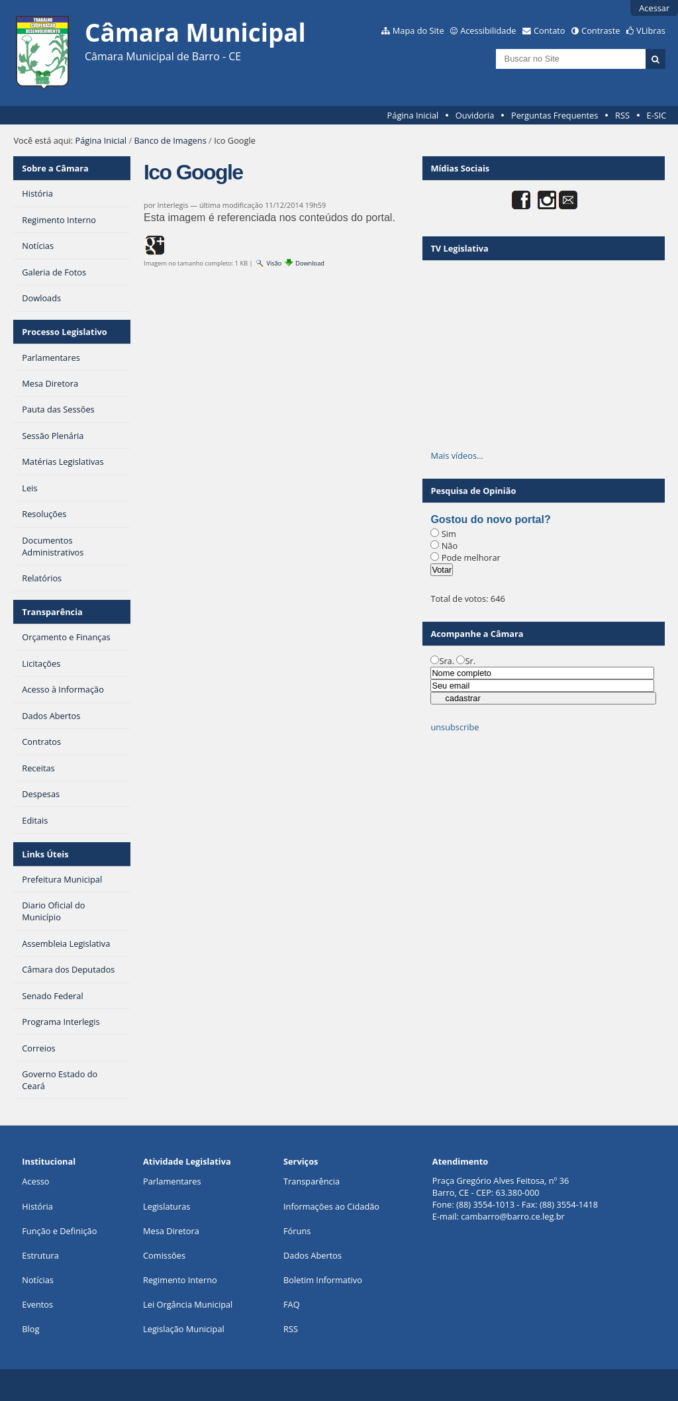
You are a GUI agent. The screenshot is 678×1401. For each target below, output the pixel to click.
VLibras (650, 30)
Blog (30, 1329)
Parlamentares (172, 1181)
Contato (549, 30)
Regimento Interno (180, 1280)
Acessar (654, 8)
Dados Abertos (312, 1255)
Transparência (52, 612)
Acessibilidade (488, 30)
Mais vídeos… (456, 455)
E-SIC (657, 115)
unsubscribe (454, 727)
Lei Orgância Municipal (187, 1304)
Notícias (38, 1280)
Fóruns (297, 1231)
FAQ (291, 1304)
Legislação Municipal (183, 1329)
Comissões (164, 1255)
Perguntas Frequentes (554, 115)
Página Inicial (413, 115)
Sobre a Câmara (55, 168)
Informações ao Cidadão (331, 1206)
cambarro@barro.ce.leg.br (513, 1216)
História (37, 1206)
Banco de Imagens (170, 140)
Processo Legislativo (64, 332)
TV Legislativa (459, 248)
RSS (622, 115)
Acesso (35, 1181)
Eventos (37, 1304)
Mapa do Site (418, 30)
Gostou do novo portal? (490, 519)
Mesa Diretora (171, 1231)
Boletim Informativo (322, 1280)
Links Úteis (45, 854)
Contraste (600, 30)
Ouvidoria (475, 115)
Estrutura (40, 1255)
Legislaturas (166, 1206)
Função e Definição (59, 1231)
